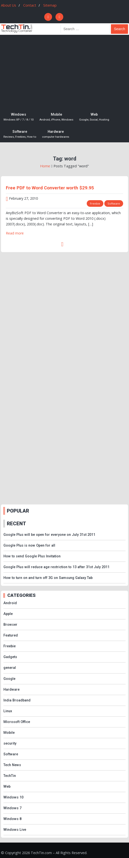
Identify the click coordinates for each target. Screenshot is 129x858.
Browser (10, 625)
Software (19, 134)
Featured (10, 635)
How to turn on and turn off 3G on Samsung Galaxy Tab (48, 578)
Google (9, 679)
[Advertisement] (64, 71)
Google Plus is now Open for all (29, 545)
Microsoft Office (16, 722)
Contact (29, 5)
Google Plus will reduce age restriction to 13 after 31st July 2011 (56, 567)
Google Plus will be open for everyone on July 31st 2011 (49, 535)
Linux (7, 711)
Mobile (56, 117)
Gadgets (10, 657)
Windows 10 (13, 797)
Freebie (95, 203)
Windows (18, 117)
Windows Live (14, 830)
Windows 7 (12, 808)
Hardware (55, 134)
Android (10, 603)
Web (94, 117)
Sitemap (50, 5)
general (9, 668)
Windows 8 (12, 819)
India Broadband (17, 700)
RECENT (16, 524)
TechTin (9, 776)
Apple (8, 614)
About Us (8, 5)
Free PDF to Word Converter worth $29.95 (50, 188)
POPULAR (18, 511)
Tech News (12, 765)
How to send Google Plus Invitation (32, 556)
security (9, 743)
